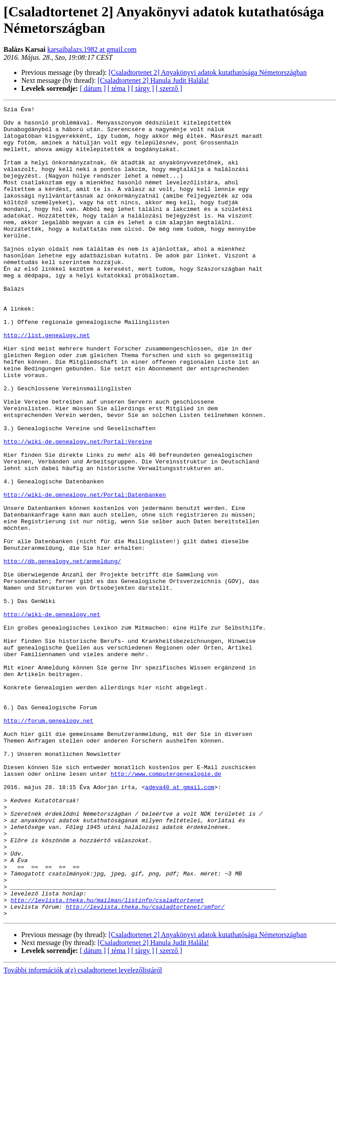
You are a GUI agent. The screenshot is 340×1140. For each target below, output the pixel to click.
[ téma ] (119, 88)
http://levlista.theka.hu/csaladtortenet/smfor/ (145, 1067)
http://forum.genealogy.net (48, 844)
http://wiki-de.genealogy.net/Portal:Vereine (78, 509)
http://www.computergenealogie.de (166, 908)
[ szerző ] (169, 88)
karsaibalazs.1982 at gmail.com (92, 49)
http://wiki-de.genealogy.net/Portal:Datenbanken (85, 573)
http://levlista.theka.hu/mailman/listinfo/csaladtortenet (107, 1059)
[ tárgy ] (142, 88)
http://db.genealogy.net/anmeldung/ (62, 653)
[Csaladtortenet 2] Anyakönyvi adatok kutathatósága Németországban (207, 72)
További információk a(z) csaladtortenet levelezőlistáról (83, 1132)
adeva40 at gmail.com (179, 924)
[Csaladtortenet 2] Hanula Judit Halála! (153, 80)
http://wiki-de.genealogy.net (52, 716)
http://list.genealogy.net (47, 381)
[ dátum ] (93, 88)
